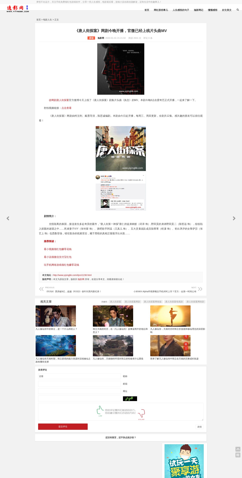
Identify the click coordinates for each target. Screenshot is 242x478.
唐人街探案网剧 (86, 311)
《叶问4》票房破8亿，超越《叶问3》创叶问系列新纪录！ (73, 298)
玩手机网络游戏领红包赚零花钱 (61, 274)
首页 (112, 10)
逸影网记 (164, 10)
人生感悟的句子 (146, 10)
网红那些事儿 (127, 10)
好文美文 (192, 10)
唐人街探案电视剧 (127, 311)
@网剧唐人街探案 (59, 100)
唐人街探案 (69, 311)
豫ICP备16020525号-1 (81, 465)
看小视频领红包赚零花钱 (58, 258)
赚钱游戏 (59, 473)
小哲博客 (54, 469)
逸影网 (77, 38)
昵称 (102, 385)
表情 (153, 436)
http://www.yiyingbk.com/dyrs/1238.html (72, 284)
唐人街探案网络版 (106, 311)
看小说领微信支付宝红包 (58, 266)
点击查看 (66, 112)
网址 (102, 400)
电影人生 (47, 19)
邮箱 (102, 393)
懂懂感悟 (178, 10)
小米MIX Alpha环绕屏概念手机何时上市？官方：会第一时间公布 (129, 298)
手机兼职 (83, 473)
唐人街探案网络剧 (149, 311)
